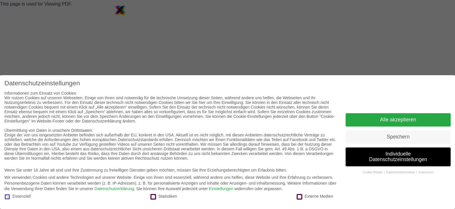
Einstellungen (221, 188)
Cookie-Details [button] (373, 172)
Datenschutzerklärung (114, 188)
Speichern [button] (398, 137)
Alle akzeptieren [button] (398, 119)
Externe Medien (315, 196)
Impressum (426, 172)
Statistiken (163, 196)
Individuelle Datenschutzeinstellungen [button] (398, 157)
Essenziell (17, 196)
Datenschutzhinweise (401, 172)
